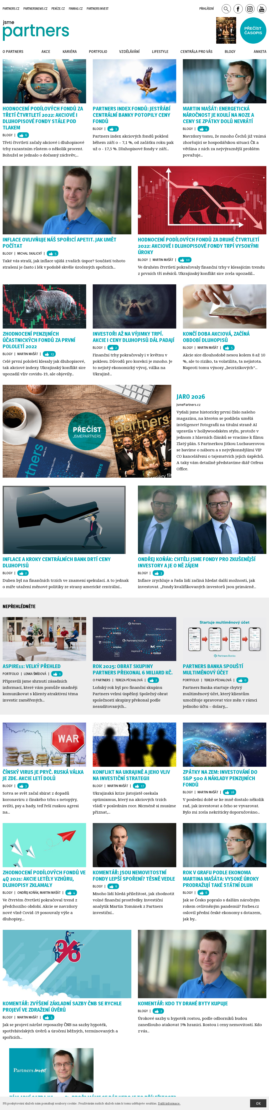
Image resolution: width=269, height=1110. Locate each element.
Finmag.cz (76, 9)
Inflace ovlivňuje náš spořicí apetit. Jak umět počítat (59, 242)
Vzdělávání (129, 51)
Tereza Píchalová (129, 680)
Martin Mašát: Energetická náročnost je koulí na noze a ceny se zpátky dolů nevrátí (218, 114)
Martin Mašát (163, 260)
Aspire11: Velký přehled (32, 666)
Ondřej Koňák (27, 892)
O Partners (101, 680)
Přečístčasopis (253, 30)
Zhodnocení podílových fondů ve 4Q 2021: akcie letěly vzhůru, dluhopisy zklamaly (44, 878)
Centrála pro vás (196, 51)
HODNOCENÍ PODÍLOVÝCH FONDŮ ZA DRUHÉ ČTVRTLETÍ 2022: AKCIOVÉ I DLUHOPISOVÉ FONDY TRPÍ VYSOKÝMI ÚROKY (198, 245)
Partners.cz (11, 9)
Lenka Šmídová (35, 674)
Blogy (7, 135)
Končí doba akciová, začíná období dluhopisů (216, 337)
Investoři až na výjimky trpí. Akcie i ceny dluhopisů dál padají (133, 337)
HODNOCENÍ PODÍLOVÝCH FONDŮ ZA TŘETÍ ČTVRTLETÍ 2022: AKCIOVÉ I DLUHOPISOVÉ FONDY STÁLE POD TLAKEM (43, 118)
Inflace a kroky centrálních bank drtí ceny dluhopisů (57, 562)
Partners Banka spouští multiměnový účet (213, 669)
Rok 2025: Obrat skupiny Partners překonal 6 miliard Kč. (133, 669)
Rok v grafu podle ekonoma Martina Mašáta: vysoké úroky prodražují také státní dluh (221, 878)
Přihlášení (206, 9)
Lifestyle (160, 51)
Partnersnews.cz (35, 9)
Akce (46, 51)
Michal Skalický (29, 253)
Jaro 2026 (191, 396)
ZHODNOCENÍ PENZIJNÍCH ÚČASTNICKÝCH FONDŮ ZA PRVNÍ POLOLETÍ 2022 (39, 340)
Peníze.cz (58, 9)
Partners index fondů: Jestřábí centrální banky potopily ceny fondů (131, 114)
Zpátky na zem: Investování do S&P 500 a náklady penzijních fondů (220, 778)
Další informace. (169, 1103)
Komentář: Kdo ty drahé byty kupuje (183, 1003)
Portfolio (11, 674)
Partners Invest (97, 9)
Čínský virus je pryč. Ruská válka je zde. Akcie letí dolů (43, 775)
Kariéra (70, 51)
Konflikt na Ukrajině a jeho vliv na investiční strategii (131, 775)
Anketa (260, 51)
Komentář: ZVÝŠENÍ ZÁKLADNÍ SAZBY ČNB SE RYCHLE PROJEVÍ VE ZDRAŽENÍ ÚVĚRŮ (62, 1006)
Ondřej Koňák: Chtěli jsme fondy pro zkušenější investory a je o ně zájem (197, 562)
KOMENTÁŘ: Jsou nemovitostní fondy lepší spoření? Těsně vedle (134, 875)
